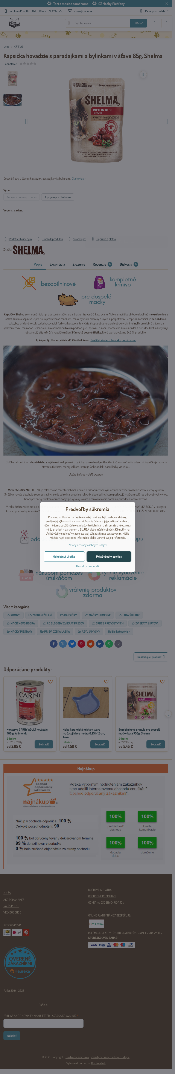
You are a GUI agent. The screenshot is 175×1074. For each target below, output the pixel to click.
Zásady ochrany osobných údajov (87, 545)
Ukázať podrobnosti (87, 566)
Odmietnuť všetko (64, 556)
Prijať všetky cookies (109, 556)
